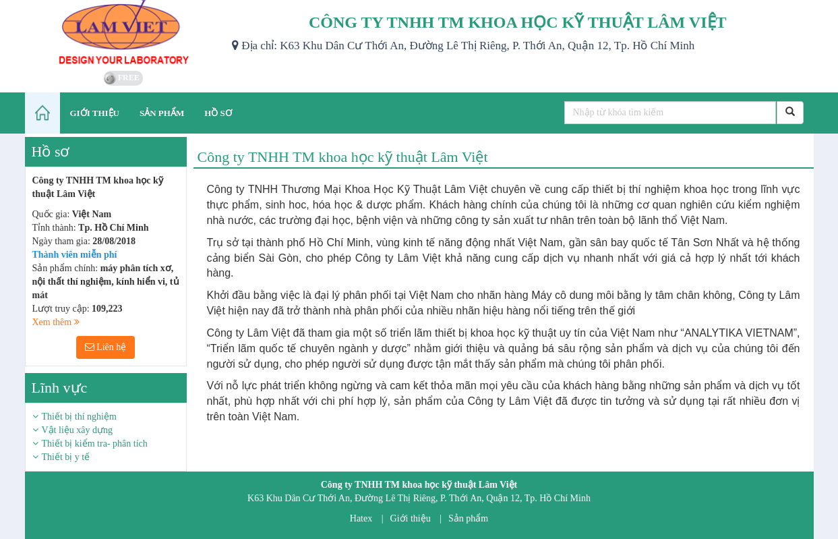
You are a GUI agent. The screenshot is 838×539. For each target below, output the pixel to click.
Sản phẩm (468, 518)
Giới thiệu (410, 518)
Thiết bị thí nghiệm (79, 417)
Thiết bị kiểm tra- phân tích (95, 443)
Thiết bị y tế (66, 457)
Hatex (361, 518)
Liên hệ (106, 347)
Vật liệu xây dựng (77, 430)
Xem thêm (56, 322)
